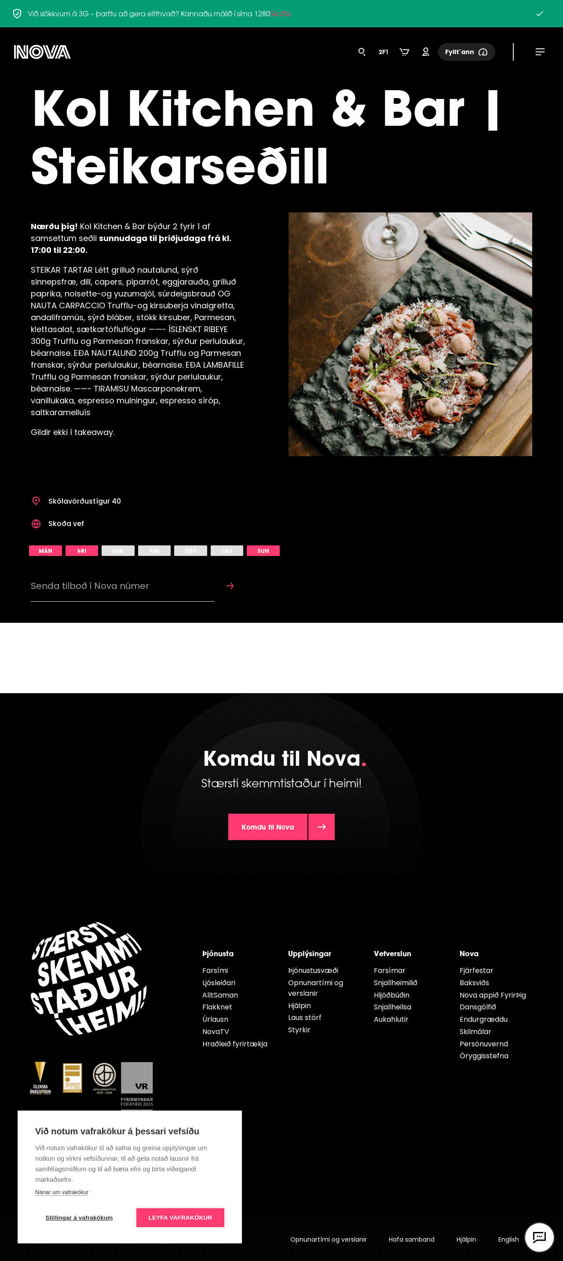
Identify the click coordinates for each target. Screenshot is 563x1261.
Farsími (215, 970)
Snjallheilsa (392, 1007)
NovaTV (215, 1032)
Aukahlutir (391, 1019)
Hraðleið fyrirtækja (234, 1044)
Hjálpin (299, 1006)
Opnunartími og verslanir (315, 988)
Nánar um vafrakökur (61, 1192)
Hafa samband (412, 1239)
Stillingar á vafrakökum (79, 1217)
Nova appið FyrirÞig (493, 995)
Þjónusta (218, 953)
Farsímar (390, 970)
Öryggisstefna (484, 1056)
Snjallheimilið (395, 983)
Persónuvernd (484, 1044)
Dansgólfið (478, 1007)
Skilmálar (475, 1032)
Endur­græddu (484, 1019)
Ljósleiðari (218, 983)
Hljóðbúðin (391, 995)
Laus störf (305, 1017)
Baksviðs (474, 983)
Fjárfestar (477, 970)
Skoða (280, 13)
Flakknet (217, 1007)
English (508, 1239)
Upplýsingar (309, 953)
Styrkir (299, 1030)
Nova (469, 953)
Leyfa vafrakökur (180, 1217)
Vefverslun (392, 953)
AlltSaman (220, 995)
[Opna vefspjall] (539, 1237)
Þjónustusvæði (313, 970)
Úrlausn (215, 1019)
